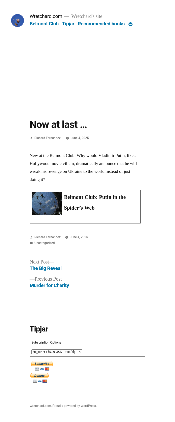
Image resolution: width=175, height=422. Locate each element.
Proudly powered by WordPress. (74, 406)
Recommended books (101, 24)
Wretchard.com (46, 16)
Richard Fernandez (47, 138)
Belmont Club (44, 24)
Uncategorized (44, 243)
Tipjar (68, 24)
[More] (130, 24)
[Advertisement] (87, 57)
